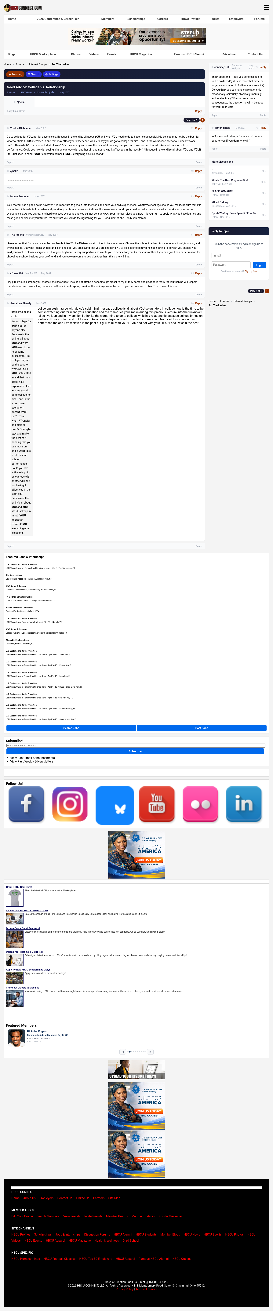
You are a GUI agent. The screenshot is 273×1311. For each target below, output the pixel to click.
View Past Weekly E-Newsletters (31, 761)
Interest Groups (38, 64)
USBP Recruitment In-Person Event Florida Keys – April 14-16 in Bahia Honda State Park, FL (44, 687)
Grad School (131, 1240)
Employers (236, 19)
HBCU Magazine (141, 54)
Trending (15, 74)
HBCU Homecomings (25, 1259)
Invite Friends (93, 1216)
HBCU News (192, 1234)
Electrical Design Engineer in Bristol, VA (22, 611)
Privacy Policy (125, 1289)
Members (107, 19)
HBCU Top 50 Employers (95, 1259)
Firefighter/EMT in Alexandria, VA (20, 644)
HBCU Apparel (55, 1240)
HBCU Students (146, 1234)
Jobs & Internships (67, 1234)
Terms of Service (146, 1289)
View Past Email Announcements (32, 758)
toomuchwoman (19, 196)
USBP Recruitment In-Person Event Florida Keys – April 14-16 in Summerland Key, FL (41, 719)
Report (10, 162)
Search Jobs (71, 728)
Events (111, 54)
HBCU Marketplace (43, 54)
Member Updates (143, 1216)
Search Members (48, 1216)
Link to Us (82, 1198)
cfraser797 (16, 273)
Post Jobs (201, 728)
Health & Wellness (106, 1240)
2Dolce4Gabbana (20, 128)
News (216, 19)
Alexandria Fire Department (17, 640)
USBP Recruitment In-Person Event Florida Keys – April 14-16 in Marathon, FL (38, 676)
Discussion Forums (97, 1234)
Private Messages (170, 1216)
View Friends (72, 1216)
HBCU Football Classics (60, 1259)
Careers (162, 19)
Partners (99, 1198)
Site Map (114, 1198)
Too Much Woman (136, 218)
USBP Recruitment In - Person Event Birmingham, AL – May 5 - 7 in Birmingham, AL (40, 568)
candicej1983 (222, 67)
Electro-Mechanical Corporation (19, 608)
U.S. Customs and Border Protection (21, 564)
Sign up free (251, 271)
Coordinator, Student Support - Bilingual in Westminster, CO (30, 600)
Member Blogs (170, 1234)
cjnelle (20, 102)
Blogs (12, 54)
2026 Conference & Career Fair (58, 19)
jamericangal (222, 127)
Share (22, 111)
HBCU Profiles (190, 19)
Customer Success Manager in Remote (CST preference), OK (31, 590)
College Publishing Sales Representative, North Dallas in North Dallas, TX (36, 633)
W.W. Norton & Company (16, 586)
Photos (76, 54)
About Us (29, 1198)
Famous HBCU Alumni (189, 54)
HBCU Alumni (123, 1234)
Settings (51, 74)
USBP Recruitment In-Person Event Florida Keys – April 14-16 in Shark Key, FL (38, 655)
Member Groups (117, 1216)
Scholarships (136, 19)
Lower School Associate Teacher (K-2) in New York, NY (29, 579)
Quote (199, 162)
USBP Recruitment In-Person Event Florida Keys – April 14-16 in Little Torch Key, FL (40, 709)
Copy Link (12, 111)
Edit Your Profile (22, 1216)
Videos (94, 54)
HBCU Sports (212, 1234)
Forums (259, 19)
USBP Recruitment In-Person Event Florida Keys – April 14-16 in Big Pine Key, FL (39, 698)
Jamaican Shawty (20, 303)
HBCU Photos (234, 1234)
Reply (198, 111)
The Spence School (14, 575)
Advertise (228, 54)
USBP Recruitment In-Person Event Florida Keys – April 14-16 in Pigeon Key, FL (39, 665)
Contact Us (255, 54)
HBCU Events (33, 1240)
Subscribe (135, 751)
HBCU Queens (181, 1259)
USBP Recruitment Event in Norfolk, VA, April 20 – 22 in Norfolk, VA (34, 622)
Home (12, 19)
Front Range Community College (19, 597)
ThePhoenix (17, 234)
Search (33, 74)
